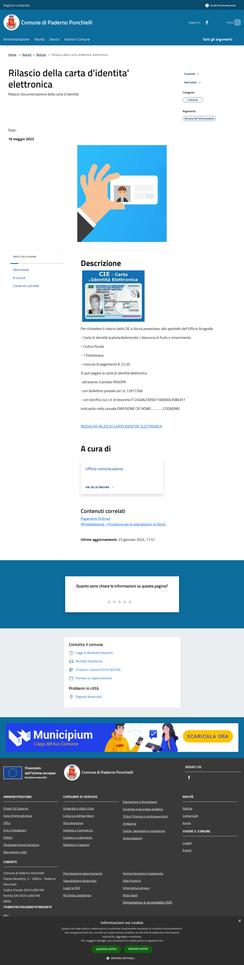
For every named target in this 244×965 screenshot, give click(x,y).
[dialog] (122, 941)
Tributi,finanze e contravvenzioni (145, 816)
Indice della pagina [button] (24, 257)
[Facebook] (200, 22)
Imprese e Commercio (78, 830)
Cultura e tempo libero (78, 815)
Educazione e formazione (140, 801)
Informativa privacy (136, 887)
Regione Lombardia (16, 5)
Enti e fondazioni (14, 830)
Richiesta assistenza (77, 895)
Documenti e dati (15, 852)
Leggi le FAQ (71, 887)
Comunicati (190, 815)
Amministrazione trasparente (143, 873)
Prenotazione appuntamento (82, 873)
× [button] (239, 921)
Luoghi (187, 842)
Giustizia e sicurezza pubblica (143, 809)
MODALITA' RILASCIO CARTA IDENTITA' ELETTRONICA (121, 426)
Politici (8, 837)
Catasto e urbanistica (77, 837)
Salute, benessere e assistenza (144, 830)
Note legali (130, 895)
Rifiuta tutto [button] (138, 949)
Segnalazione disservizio (79, 880)
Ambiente (129, 823)
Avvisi (187, 823)
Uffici (6, 823)
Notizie (41, 54)
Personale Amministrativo (21, 844)
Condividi (192, 74)
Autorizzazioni (132, 838)
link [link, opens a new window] (161, 940)
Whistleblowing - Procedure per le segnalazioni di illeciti (123, 524)
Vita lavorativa (73, 823)
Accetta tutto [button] (106, 949)
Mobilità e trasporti (76, 844)
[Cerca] (236, 22)
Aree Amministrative (17, 815)
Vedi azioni (193, 82)
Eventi (187, 850)
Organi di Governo (15, 808)
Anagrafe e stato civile (78, 808)
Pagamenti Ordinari (95, 518)
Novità (26, 54)
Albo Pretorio (132, 880)
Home (12, 54)
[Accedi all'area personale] (220, 5)
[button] (122, 958)
